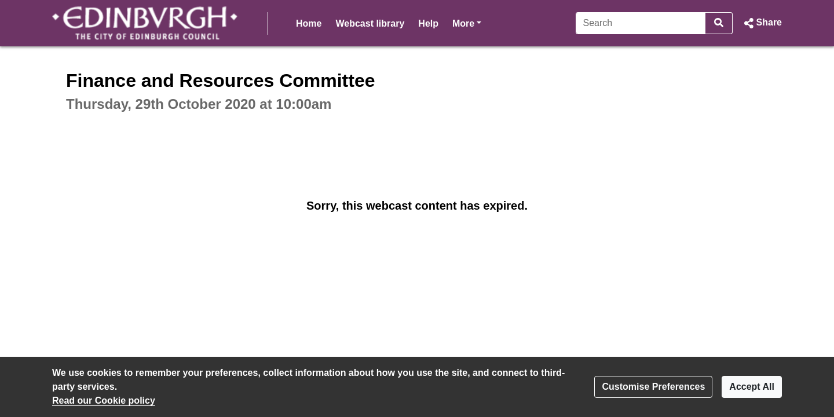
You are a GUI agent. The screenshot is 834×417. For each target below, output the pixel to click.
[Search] (641, 23)
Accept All (751, 387)
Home (308, 23)
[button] (762, 23)
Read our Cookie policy (103, 400)
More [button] (466, 22)
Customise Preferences (653, 387)
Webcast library (369, 23)
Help (428, 23)
